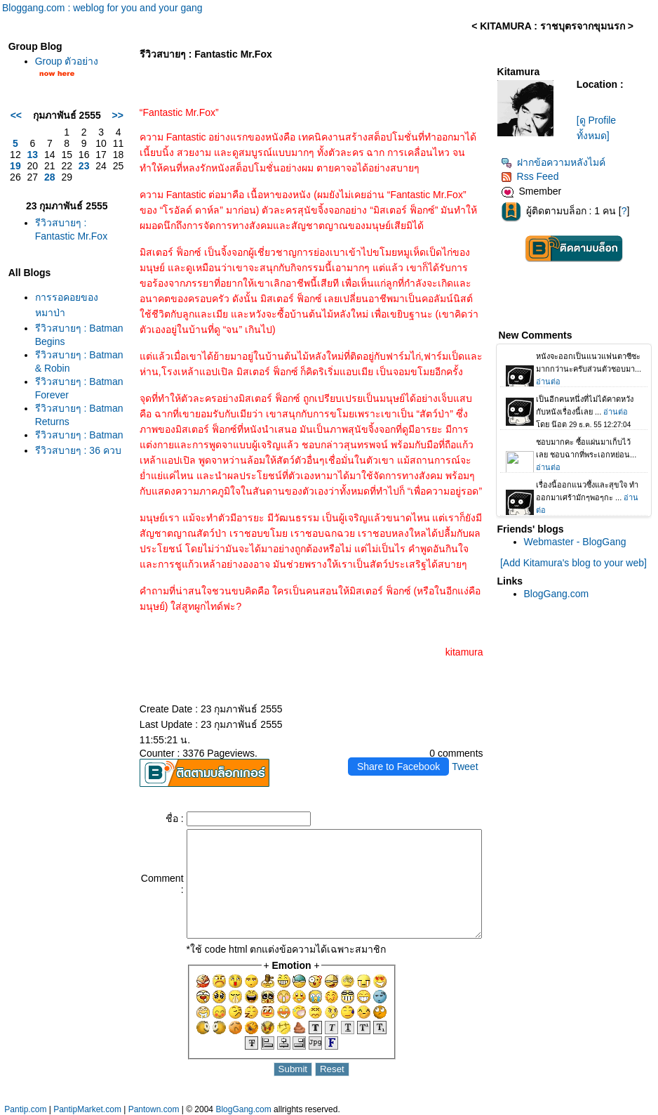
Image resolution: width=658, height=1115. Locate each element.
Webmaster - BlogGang (579, 541)
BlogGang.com (560, 593)
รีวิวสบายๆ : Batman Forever (57, 439)
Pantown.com (154, 1109)
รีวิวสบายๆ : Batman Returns (57, 477)
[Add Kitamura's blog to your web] (577, 562)
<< (12, 120)
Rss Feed (534, 176)
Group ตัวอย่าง (63, 61)
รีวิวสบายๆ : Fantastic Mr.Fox (57, 246)
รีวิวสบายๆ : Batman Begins (57, 363)
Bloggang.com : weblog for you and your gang (102, 7)
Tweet (469, 751)
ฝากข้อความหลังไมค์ (557, 162)
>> (87, 120)
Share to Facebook (402, 751)
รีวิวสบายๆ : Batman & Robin (57, 401)
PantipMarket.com (87, 1109)
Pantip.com (25, 1109)
